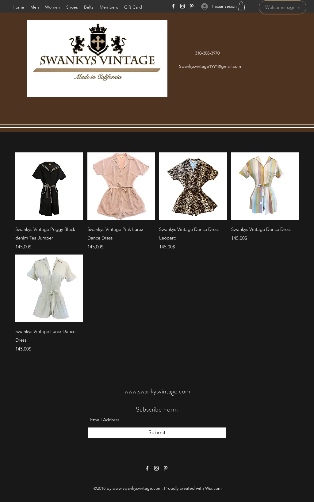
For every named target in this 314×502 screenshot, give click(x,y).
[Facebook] (173, 6)
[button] (241, 6)
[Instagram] (182, 6)
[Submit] (157, 432)
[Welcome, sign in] (282, 7)
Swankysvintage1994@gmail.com (210, 66)
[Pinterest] (192, 6)
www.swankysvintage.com (157, 391)
